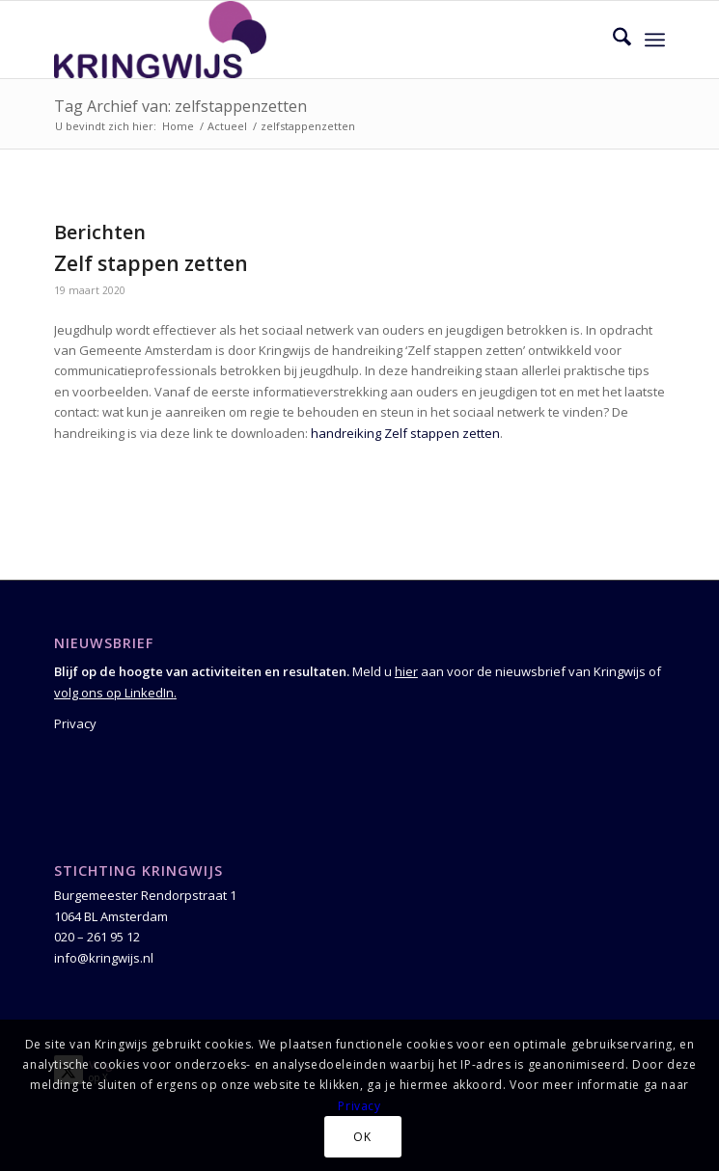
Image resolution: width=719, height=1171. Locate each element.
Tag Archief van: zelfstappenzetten (180, 106)
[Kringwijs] (298, 39)
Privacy (75, 723)
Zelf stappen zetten (151, 263)
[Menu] (655, 39)
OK (362, 1137)
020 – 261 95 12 (97, 936)
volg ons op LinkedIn (114, 692)
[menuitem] (612, 39)
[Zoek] (612, 39)
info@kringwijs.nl (103, 958)
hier (406, 671)
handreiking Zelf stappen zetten (405, 433)
